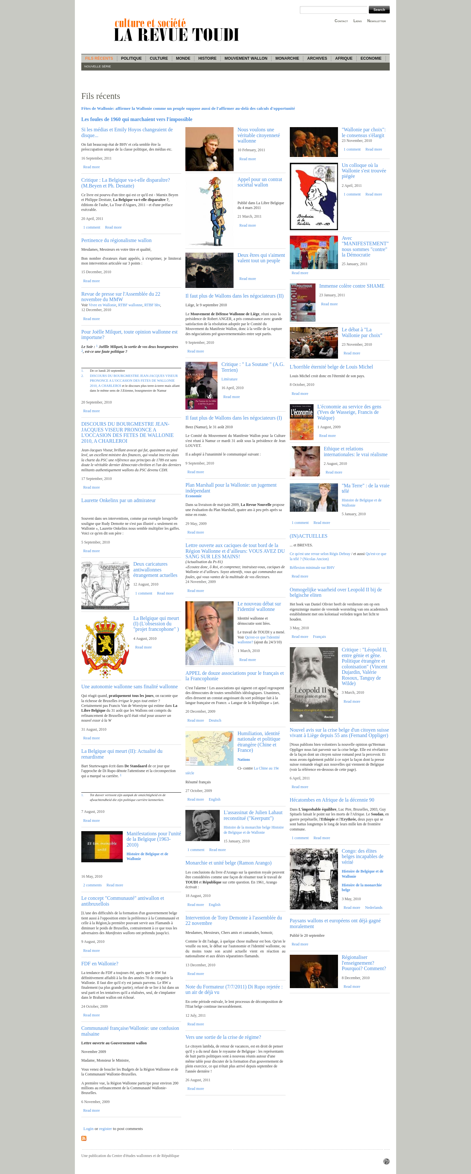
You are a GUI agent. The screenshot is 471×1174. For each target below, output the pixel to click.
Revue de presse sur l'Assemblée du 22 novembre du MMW (120, 296)
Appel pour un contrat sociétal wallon (259, 182)
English (214, 799)
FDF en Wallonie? (99, 963)
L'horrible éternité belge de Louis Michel (331, 367)
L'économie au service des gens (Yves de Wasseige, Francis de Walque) (349, 412)
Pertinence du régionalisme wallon (116, 240)
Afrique (343, 58)
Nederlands (373, 907)
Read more (91, 167)
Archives (317, 58)
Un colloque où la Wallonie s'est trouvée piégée (364, 170)
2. (82, 376)
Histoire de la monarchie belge (247, 827)
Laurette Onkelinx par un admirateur (118, 500)
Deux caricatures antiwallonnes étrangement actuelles (155, 569)
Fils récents (99, 58)
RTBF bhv (152, 305)
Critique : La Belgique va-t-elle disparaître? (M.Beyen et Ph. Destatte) (125, 182)
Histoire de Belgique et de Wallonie (254, 829)
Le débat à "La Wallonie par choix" (362, 332)
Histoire (207, 58)
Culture (159, 58)
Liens (357, 21)
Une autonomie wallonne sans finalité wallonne (129, 686)
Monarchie (287, 58)
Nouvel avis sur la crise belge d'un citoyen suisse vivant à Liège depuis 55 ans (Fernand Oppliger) (339, 732)
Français (319, 636)
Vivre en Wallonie (102, 305)
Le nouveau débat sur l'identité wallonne (259, 606)
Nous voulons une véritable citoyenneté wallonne (258, 135)
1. (82, 370)
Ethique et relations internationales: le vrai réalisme (356, 451)
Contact (341, 21)
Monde (183, 58)
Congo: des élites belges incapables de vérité (363, 856)
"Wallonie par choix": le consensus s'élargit (364, 132)
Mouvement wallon (246, 58)
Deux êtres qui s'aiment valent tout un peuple (261, 257)
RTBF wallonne (130, 305)
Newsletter (376, 21)
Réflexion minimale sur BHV (312, 567)
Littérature (229, 379)
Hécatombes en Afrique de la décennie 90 (332, 800)
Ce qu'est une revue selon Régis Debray (320, 554)
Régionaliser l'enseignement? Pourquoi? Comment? (364, 962)
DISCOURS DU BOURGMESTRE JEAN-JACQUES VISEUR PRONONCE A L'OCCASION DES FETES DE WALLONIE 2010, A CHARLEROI (134, 380)
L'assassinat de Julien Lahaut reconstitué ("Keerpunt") (253, 815)
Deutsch (215, 720)
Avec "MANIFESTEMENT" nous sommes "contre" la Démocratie (365, 246)
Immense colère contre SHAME (352, 286)
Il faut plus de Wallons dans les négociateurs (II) (234, 296)
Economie (370, 58)
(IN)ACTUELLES (309, 536)
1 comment (91, 227)
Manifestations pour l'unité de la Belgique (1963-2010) (154, 839)
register (105, 1128)
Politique (131, 58)
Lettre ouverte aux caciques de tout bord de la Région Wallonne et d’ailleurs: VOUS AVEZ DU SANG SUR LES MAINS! (235, 551)
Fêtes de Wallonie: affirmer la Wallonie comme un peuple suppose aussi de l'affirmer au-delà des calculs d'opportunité (188, 108)
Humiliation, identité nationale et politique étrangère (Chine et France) (258, 742)
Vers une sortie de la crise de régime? (223, 1037)
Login (89, 1128)
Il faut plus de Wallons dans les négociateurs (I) (233, 418)
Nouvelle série (97, 66)
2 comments (92, 885)
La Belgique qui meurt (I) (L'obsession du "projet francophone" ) (156, 623)
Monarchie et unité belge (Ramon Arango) (228, 862)
